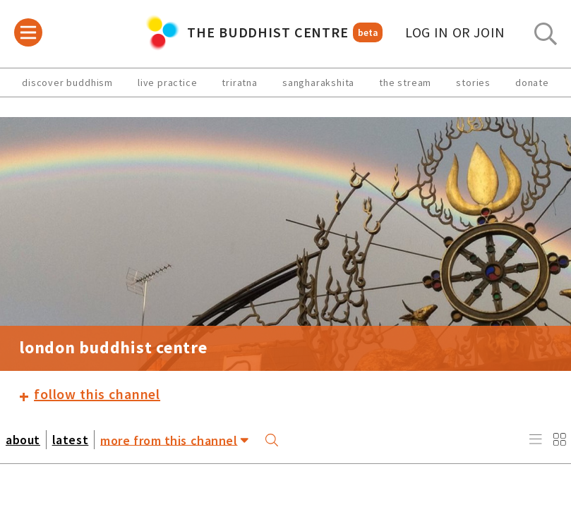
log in (455, 32)
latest (70, 440)
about (23, 440)
